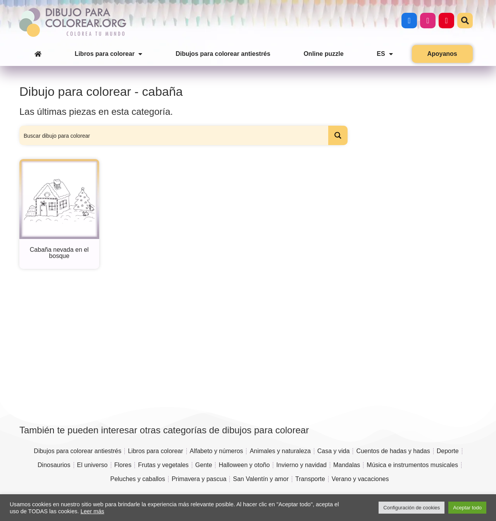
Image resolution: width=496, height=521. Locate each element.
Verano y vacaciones (360, 479)
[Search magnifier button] (338, 135)
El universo (92, 465)
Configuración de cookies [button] (411, 508)
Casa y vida (333, 451)
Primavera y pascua (199, 479)
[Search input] (174, 135)
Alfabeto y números (216, 451)
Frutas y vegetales (163, 465)
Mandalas (346, 465)
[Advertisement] (414, 208)
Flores (122, 465)
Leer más (92, 511)
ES (385, 54)
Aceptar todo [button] (467, 508)
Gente (203, 465)
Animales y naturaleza (280, 451)
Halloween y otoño (244, 465)
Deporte (448, 451)
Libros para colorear (109, 54)
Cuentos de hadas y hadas (393, 451)
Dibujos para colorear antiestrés (223, 53)
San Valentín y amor (261, 479)
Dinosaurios (54, 465)
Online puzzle (323, 53)
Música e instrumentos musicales (412, 465)
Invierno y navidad (301, 465)
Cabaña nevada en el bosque (59, 252)
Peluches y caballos (137, 479)
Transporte (310, 479)
